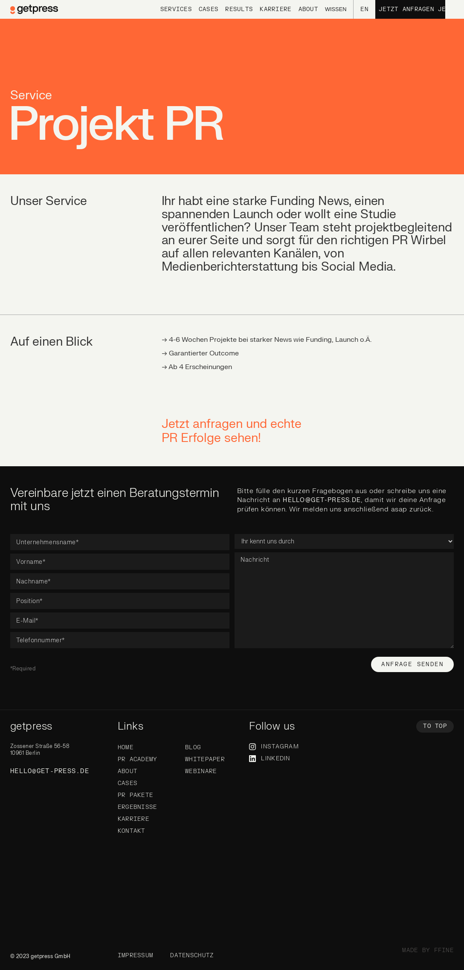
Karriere (133, 819)
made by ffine (428, 950)
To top (435, 726)
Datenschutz (192, 955)
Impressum (136, 955)
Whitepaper (205, 759)
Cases (127, 783)
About (127, 771)
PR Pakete (136, 795)
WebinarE (201, 771)
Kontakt (131, 831)
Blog (193, 747)
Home (125, 747)
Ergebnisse (137, 807)
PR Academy (137, 759)
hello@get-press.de (322, 500)
